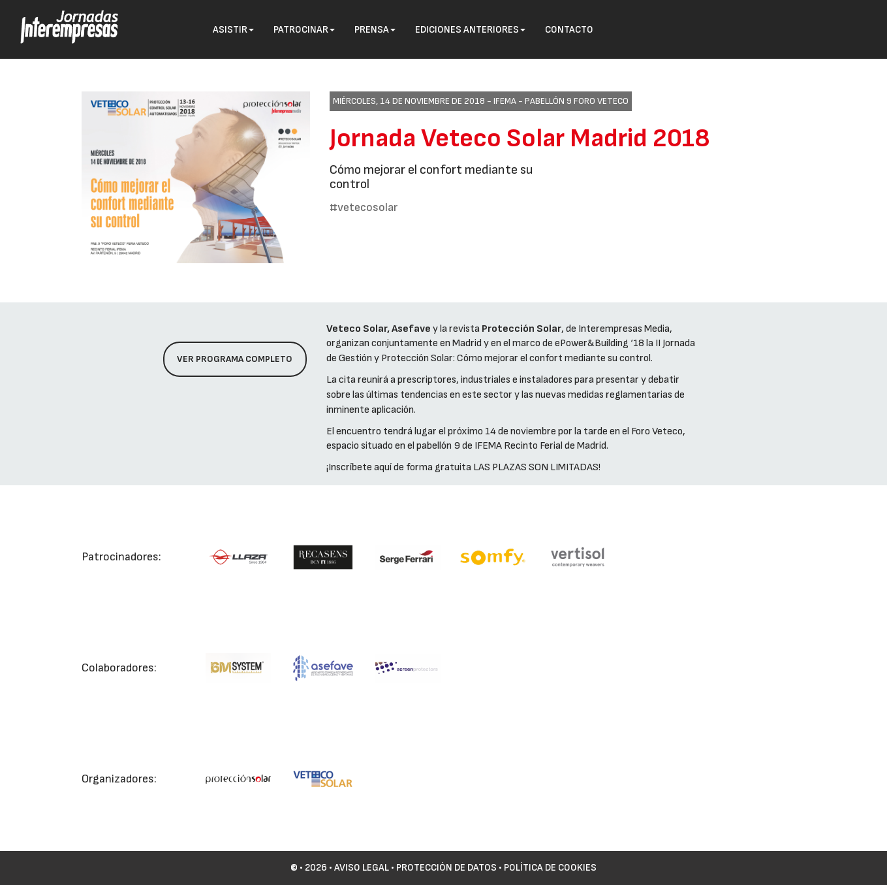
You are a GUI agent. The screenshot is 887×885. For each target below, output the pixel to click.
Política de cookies (550, 867)
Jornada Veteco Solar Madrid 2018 (520, 138)
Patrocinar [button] (304, 30)
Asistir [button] (233, 30)
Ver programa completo (234, 358)
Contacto (569, 30)
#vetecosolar (363, 207)
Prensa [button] (375, 30)
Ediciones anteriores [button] (470, 30)
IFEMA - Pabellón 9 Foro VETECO (561, 100)
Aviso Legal (361, 867)
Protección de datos (446, 867)
